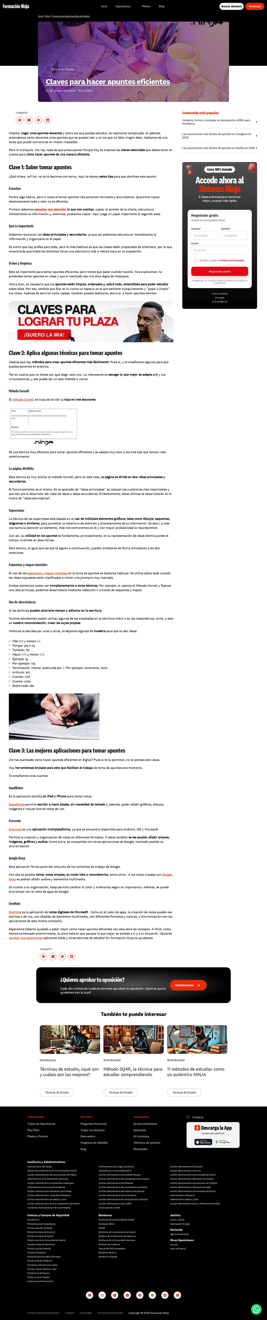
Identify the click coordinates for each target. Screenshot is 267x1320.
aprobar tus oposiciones (26, 938)
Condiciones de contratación (43, 1312)
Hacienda (176, 1230)
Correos (174, 1244)
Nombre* (196, 228)
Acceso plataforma (145, 1124)
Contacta (197, 1117)
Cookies (69, 1312)
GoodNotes (17, 804)
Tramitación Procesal (180, 1224)
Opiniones (140, 1130)
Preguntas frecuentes (93, 1124)
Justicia (175, 1215)
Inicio (40, 16)
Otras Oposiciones (182, 1240)
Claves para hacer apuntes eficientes (71, 16)
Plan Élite (33, 1130)
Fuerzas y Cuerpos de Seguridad (48, 1215)
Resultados (141, 1149)
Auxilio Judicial (177, 1219)
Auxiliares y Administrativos (46, 1162)
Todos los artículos (92, 1130)
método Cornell (23, 399)
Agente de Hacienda (179, 1234)
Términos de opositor (147, 1143)
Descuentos (88, 1136)
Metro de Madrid (178, 1248)
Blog (47, 16)
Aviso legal (86, 1312)
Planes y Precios (37, 1136)
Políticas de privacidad (110, 1312)
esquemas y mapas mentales (47, 573)
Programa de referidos (94, 1143)
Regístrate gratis (219, 271)
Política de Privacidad (232, 260)
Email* (194, 243)
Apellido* (226, 228)
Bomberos (105, 1215)
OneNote (15, 912)
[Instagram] (102, 1295)
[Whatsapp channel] (177, 1295)
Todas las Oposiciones (41, 1124)
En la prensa (141, 1136)
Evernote (15, 829)
